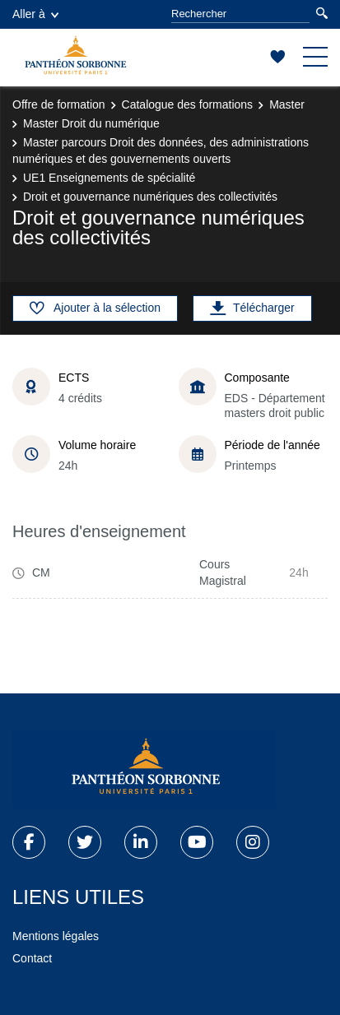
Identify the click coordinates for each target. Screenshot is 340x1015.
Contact (32, 958)
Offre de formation (58, 104)
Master (287, 104)
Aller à (35, 14)
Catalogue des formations (188, 104)
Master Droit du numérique (91, 123)
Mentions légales (55, 936)
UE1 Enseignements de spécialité (109, 177)
